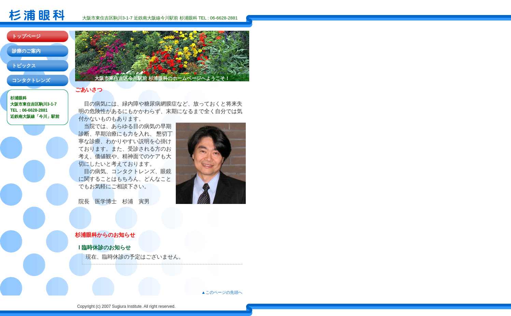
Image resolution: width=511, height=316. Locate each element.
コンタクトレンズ (31, 80)
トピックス (24, 65)
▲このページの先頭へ (221, 292)
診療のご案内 (26, 51)
